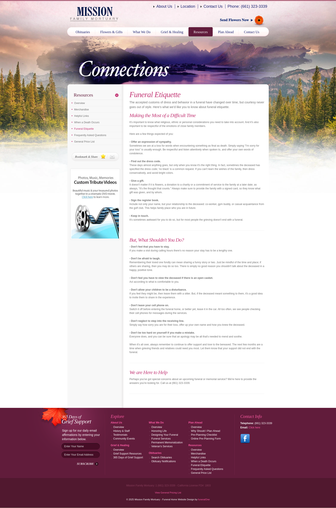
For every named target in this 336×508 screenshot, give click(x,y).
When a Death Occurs (86, 122)
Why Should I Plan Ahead (205, 430)
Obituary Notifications (163, 461)
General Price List (84, 141)
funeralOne (204, 499)
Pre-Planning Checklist (204, 434)
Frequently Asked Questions (90, 135)
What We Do (142, 32)
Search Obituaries (161, 457)
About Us (164, 6)
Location (188, 6)
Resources (201, 32)
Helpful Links (81, 115)
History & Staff (121, 430)
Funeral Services (161, 438)
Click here (254, 427)
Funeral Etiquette (84, 128)
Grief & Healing (172, 32)
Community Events (124, 438)
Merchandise (81, 109)
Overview (79, 103)
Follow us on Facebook (245, 438)
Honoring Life (158, 430)
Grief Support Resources (127, 453)
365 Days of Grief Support (128, 457)
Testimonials (120, 434)
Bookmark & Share (95, 156)
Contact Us (213, 6)
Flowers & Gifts (111, 32)
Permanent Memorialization (167, 442)
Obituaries (83, 32)
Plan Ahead (226, 32)
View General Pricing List (168, 492)
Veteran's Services (161, 446)
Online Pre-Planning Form (206, 438)
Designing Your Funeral (164, 434)
